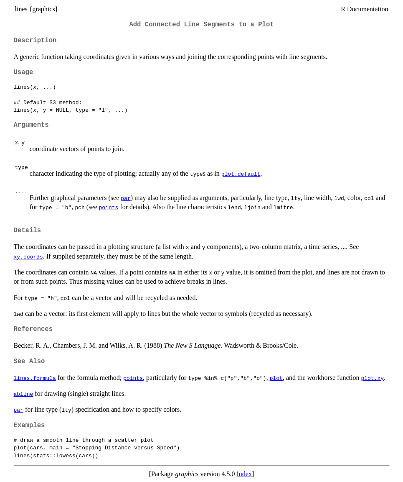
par (125, 198)
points (109, 207)
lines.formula (35, 378)
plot (276, 378)
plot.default (241, 173)
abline (23, 393)
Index (243, 473)
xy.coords (28, 256)
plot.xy (372, 378)
